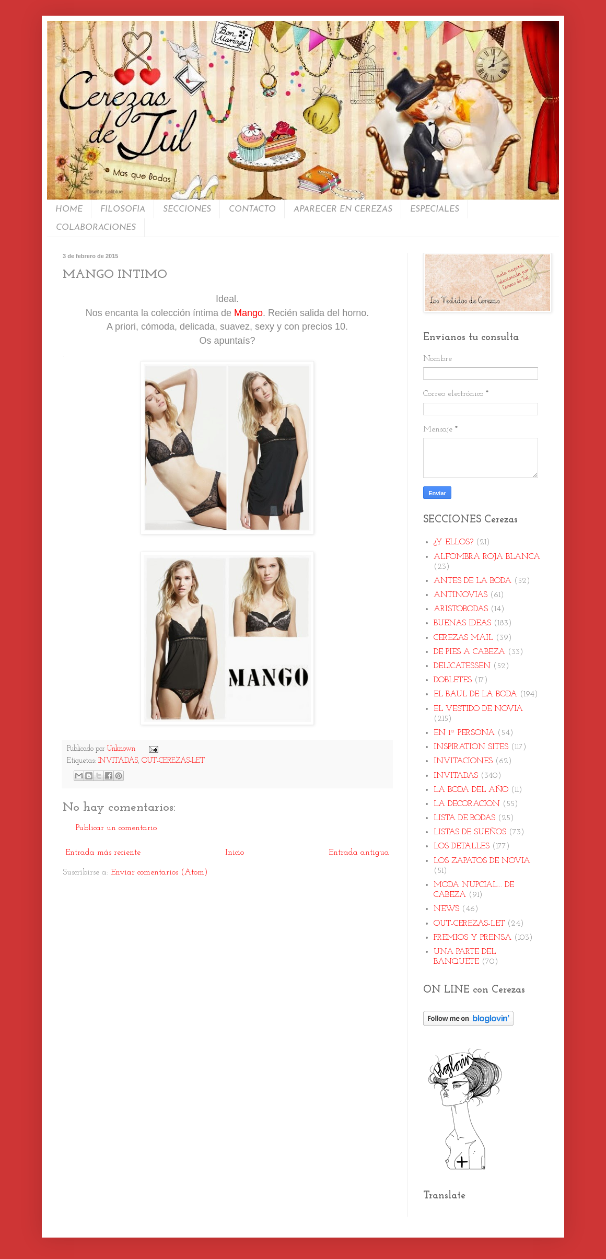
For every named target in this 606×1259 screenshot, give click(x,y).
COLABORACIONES (96, 228)
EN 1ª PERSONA (464, 733)
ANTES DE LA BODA (472, 581)
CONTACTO (252, 209)
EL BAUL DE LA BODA (475, 694)
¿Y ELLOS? (453, 542)
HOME (69, 209)
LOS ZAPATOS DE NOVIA (482, 861)
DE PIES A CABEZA (469, 652)
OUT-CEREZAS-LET (173, 761)
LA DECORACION (467, 804)
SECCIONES (187, 209)
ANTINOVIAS (460, 595)
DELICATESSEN (462, 666)
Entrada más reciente (103, 852)
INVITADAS (118, 761)
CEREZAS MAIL (463, 638)
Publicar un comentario (116, 828)
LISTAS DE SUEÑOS (470, 832)
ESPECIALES (434, 209)
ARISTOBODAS (461, 609)
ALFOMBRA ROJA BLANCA (487, 557)
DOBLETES (453, 680)
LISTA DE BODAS (464, 818)
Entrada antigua (359, 852)
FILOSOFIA (122, 209)
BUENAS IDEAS (462, 623)
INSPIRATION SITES (471, 747)
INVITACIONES (463, 761)
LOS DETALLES (462, 846)
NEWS (446, 909)
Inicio (234, 852)
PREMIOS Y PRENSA (472, 938)
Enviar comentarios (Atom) (159, 872)
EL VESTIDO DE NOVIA (478, 709)
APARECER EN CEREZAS (343, 209)
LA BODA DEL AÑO (471, 790)
